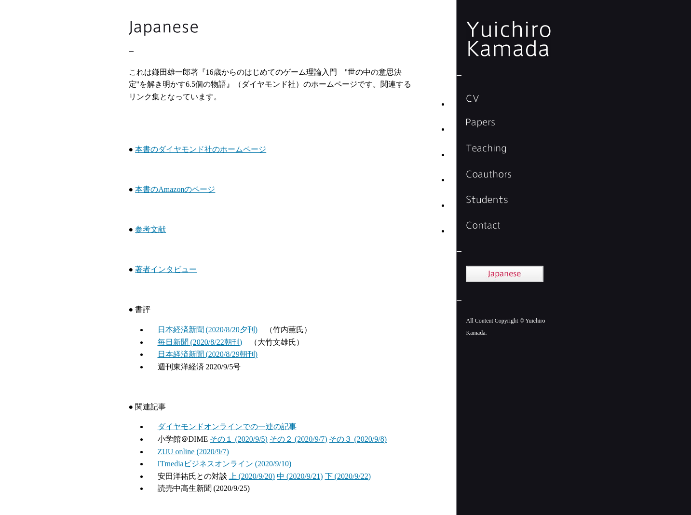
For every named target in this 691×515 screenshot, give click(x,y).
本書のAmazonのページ (175, 189)
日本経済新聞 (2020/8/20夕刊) (208, 329)
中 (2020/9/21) (300, 476)
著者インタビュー (166, 269)
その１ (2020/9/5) (239, 439)
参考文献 (150, 229)
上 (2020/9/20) (252, 476)
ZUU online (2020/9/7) (193, 451)
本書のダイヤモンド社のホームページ (200, 149)
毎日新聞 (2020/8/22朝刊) (200, 342)
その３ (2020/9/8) (358, 439)
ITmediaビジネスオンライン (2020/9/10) (225, 464)
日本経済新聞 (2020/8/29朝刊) (208, 354)
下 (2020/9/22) (348, 476)
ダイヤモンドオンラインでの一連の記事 (227, 426)
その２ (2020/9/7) (298, 439)
